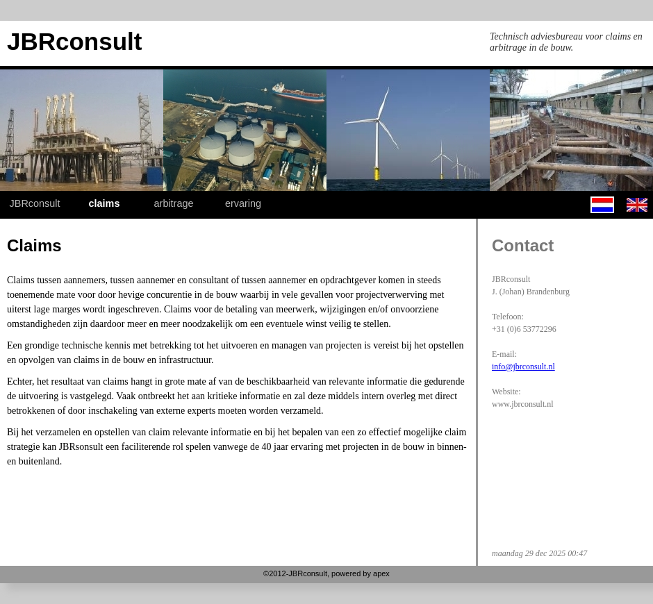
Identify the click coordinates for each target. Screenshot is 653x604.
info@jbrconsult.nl (523, 366)
